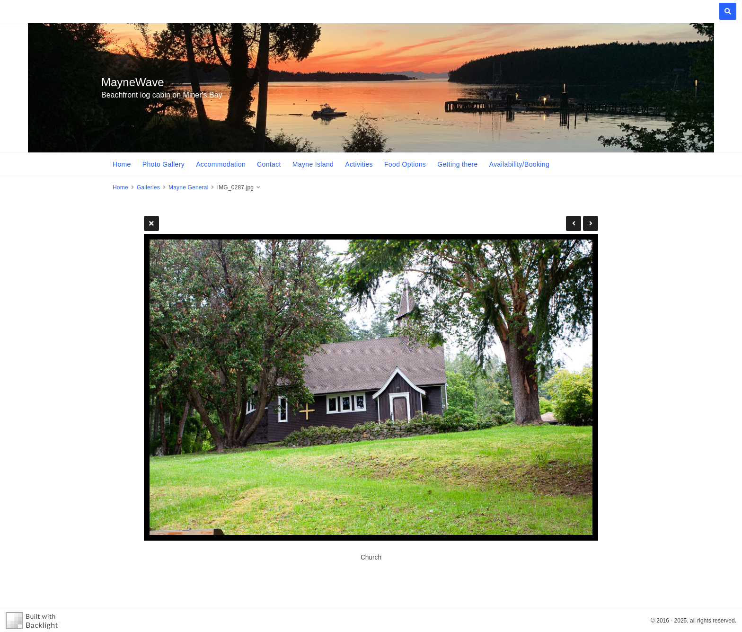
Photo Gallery (163, 164)
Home (122, 164)
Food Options (405, 164)
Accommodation (221, 164)
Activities (359, 164)
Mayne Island (313, 164)
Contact (269, 164)
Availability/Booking (519, 164)
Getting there (457, 164)
